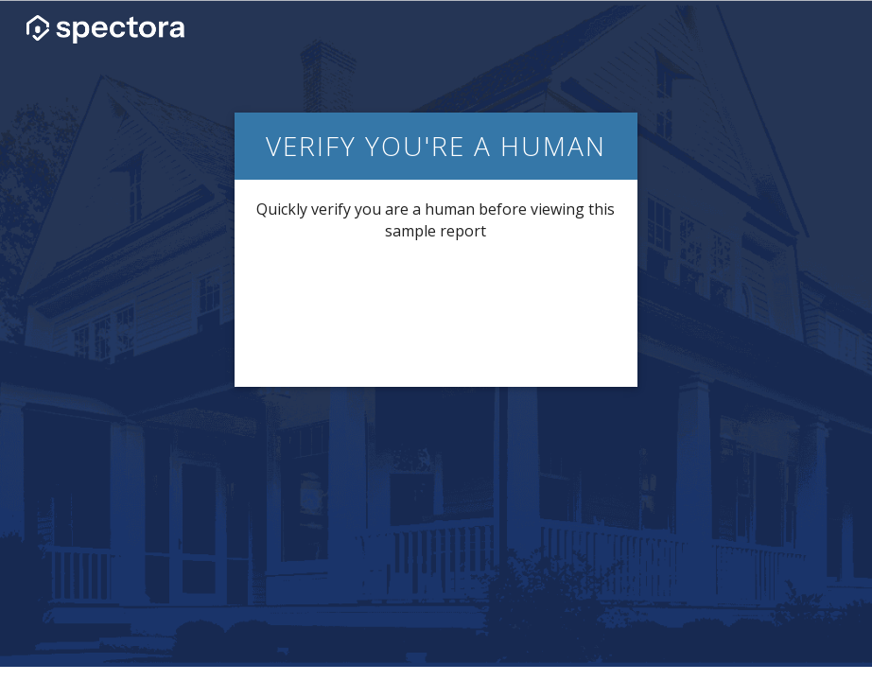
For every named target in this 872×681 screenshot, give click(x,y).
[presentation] (436, 312)
